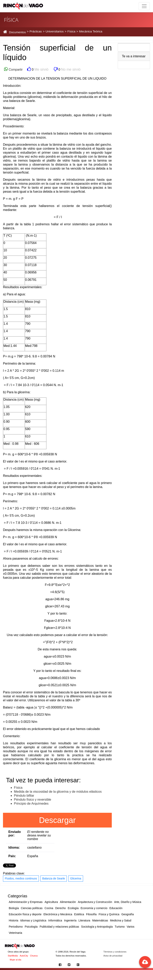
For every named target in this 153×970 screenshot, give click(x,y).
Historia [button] (13, 920)
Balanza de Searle (53, 878)
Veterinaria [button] (15, 932)
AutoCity (24, 955)
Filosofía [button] (91, 914)
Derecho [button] (60, 908)
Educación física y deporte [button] (25, 914)
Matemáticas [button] (100, 920)
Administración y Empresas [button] (26, 902)
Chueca (34, 955)
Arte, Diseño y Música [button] (127, 902)
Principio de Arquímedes (31, 803)
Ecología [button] (73, 908)
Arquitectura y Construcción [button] (95, 902)
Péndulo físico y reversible (32, 799)
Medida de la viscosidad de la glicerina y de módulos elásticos (58, 791)
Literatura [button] (84, 920)
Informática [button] (55, 920)
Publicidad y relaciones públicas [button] (59, 926)
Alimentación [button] (68, 902)
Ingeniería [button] (70, 920)
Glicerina (75, 878)
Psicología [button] (31, 926)
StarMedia (13, 955)
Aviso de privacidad (112, 955)
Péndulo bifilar (24, 795)
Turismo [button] (120, 926)
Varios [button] (130, 926)
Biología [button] (14, 908)
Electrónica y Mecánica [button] (57, 914)
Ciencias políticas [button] (32, 908)
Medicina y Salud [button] (120, 920)
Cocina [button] (49, 908)
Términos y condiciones (115, 951)
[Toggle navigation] (144, 6)
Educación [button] (115, 908)
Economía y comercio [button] (94, 908)
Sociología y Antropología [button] (97, 926)
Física (18, 787)
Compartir (15, 69)
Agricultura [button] (51, 902)
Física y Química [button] (109, 914)
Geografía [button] (127, 914)
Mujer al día (15, 959)
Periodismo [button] (16, 926)
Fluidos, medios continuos (21, 878)
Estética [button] (79, 914)
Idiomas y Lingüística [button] (33, 920)
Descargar (57, 820)
